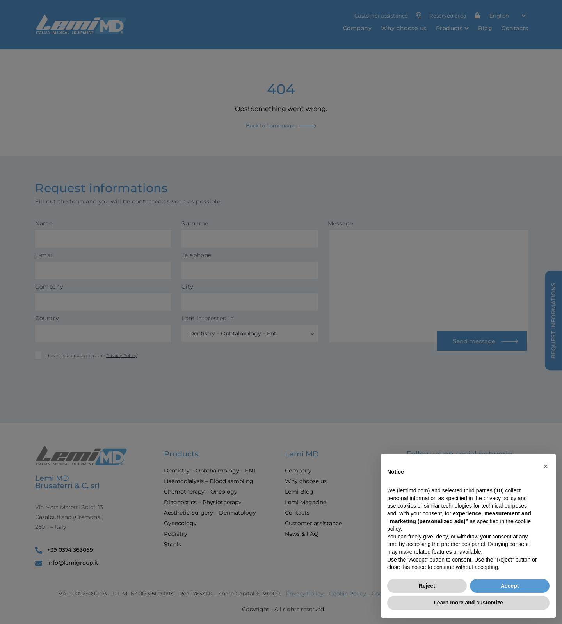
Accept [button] (510, 586)
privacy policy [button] (500, 498)
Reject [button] (427, 586)
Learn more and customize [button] (468, 602)
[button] (545, 466)
